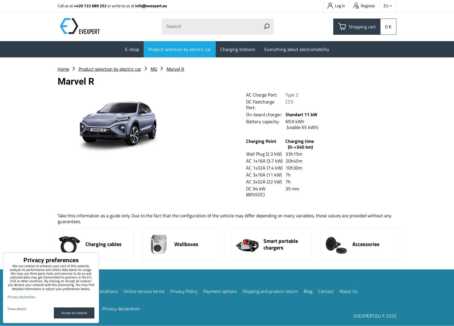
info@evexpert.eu (151, 6)
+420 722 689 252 (90, 6)
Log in (336, 6)
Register (364, 6)
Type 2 (291, 94)
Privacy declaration (121, 309)
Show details (17, 309)
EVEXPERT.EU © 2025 (375, 315)
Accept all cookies (74, 313)
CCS (289, 101)
